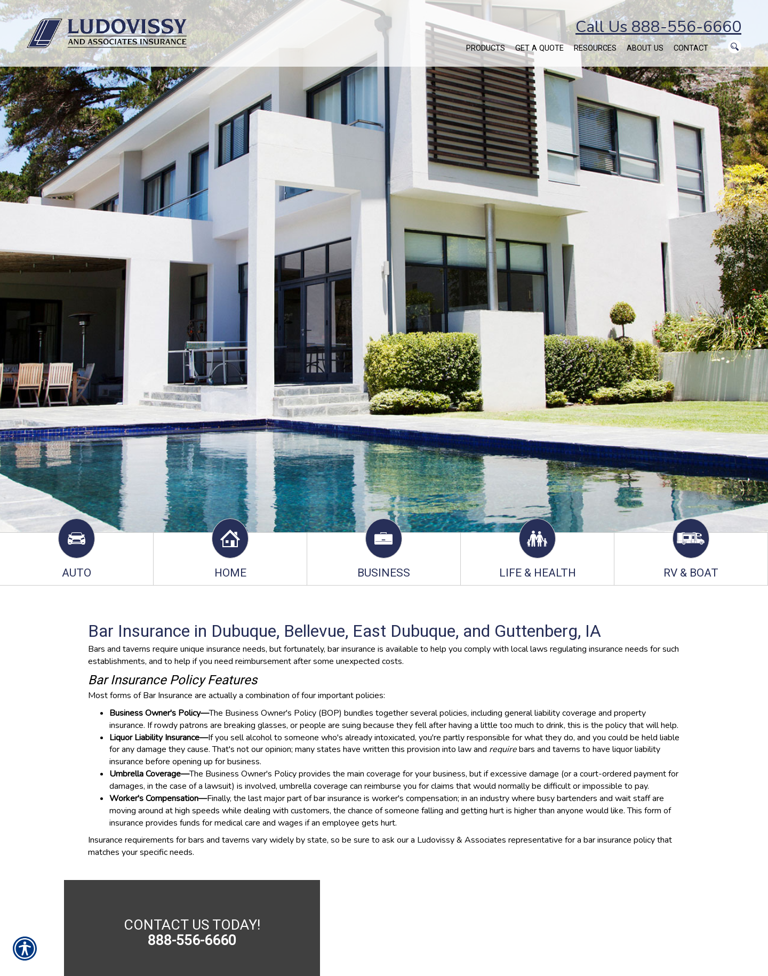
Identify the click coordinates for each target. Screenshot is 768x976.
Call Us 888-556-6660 (658, 27)
